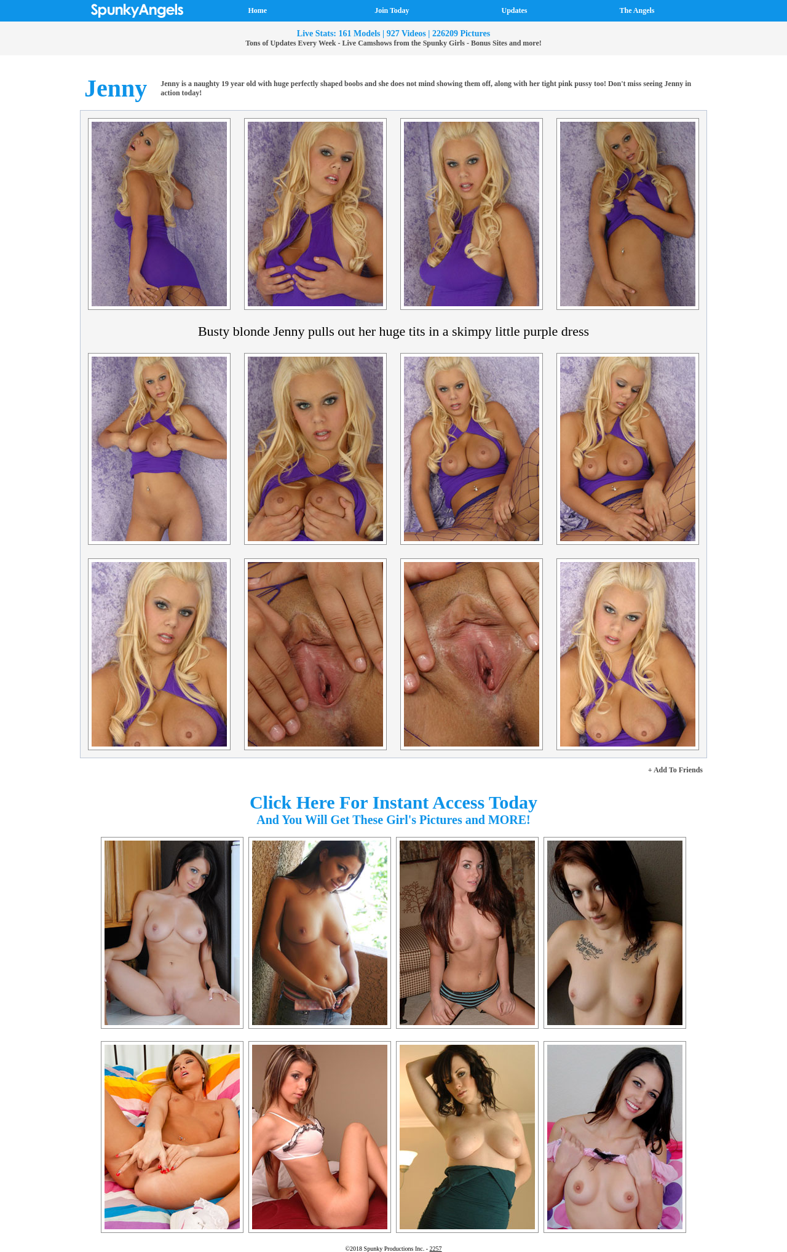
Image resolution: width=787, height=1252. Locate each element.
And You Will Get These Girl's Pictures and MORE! (393, 819)
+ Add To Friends (675, 770)
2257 (436, 1248)
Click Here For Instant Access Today (393, 802)
